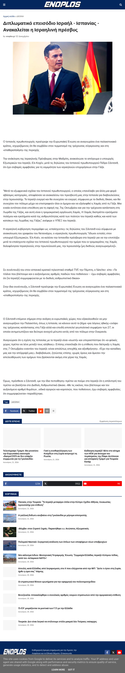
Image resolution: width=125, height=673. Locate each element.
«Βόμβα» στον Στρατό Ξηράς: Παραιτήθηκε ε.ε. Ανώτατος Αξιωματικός (53, 528)
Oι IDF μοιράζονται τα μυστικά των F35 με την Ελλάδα (45, 608)
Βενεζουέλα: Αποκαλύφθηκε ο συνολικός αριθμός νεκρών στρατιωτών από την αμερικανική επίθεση (69, 595)
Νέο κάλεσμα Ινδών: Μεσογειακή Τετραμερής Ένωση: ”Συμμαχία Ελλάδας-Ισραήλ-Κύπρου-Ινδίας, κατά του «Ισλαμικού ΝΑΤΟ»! (68, 557)
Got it (71, 669)
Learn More (58, 669)
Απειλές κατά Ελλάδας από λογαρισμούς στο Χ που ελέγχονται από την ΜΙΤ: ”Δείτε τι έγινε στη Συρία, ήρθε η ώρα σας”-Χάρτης (69, 570)
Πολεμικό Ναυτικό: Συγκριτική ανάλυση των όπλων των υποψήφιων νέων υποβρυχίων (62, 541)
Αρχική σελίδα (9, 16)
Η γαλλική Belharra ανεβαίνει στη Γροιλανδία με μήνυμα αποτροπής (52, 515)
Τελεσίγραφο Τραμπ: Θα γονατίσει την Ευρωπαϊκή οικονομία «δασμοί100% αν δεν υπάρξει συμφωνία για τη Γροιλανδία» (20, 454)
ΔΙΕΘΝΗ (20, 16)
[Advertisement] (60, 127)
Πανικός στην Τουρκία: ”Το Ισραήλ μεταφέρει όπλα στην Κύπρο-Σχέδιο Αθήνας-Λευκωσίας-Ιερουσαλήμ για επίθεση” (64, 503)
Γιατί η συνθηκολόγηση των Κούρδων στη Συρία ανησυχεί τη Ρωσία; (60, 453)
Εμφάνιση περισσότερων (111, 421)
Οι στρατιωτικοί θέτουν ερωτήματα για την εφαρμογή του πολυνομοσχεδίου (56, 581)
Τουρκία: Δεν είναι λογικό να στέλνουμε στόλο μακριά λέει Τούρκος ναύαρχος (57, 621)
